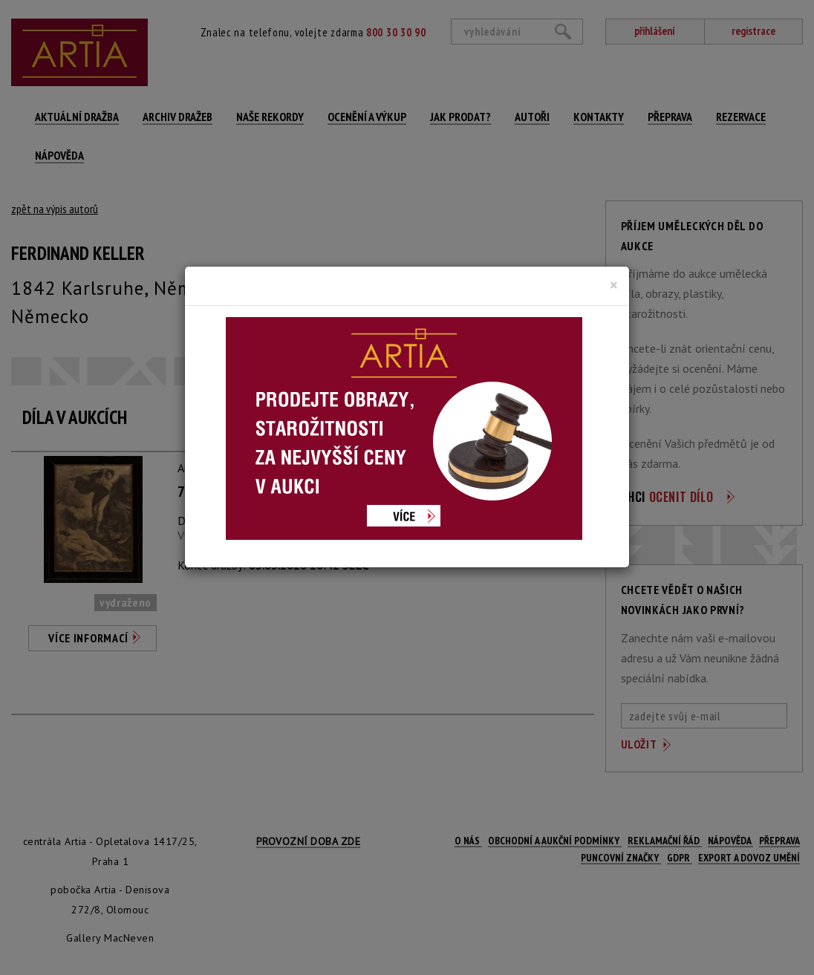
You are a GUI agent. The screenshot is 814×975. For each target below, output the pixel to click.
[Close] (614, 285)
